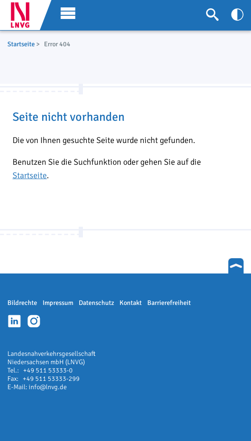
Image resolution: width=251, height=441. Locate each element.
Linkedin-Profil (14, 321)
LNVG (23, 15)
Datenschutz (96, 302)
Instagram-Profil (34, 321)
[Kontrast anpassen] (237, 14)
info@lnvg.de (48, 387)
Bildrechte (22, 302)
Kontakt (130, 302)
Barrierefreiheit (169, 302)
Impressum (58, 302)
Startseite (21, 44)
